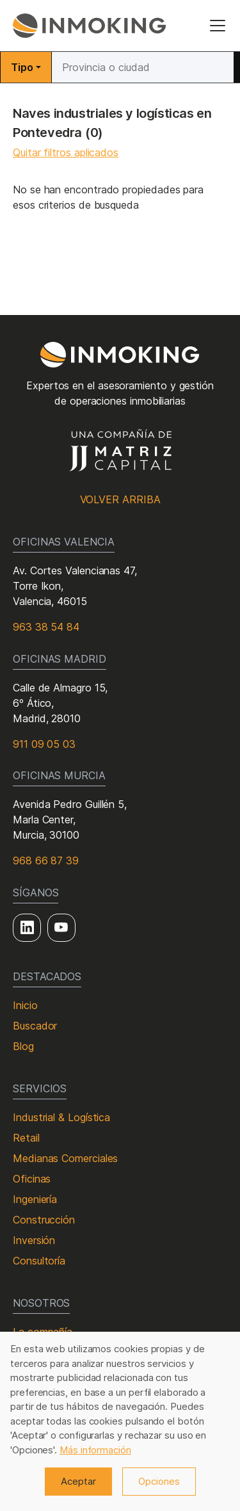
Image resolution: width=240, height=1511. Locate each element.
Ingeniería (35, 1199)
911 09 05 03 (44, 744)
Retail (26, 1137)
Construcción (44, 1219)
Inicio (25, 1005)
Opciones (159, 1481)
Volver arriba (120, 499)
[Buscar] (142, 67)
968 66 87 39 (46, 860)
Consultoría (39, 1260)
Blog (23, 1046)
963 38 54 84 (46, 626)
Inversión (34, 1240)
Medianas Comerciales (65, 1158)
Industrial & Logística (61, 1117)
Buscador (35, 1025)
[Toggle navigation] (217, 25)
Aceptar (78, 1481)
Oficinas (32, 1178)
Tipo (22, 67)
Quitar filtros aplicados (65, 152)
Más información (95, 1450)
